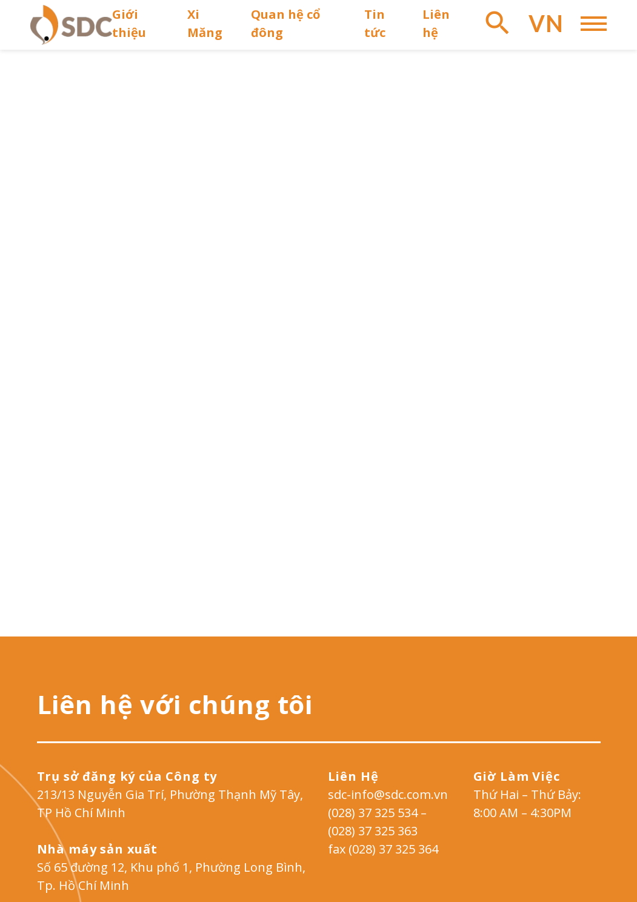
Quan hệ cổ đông (285, 23)
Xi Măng (204, 23)
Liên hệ (436, 23)
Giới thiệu (129, 23)
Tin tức (374, 23)
